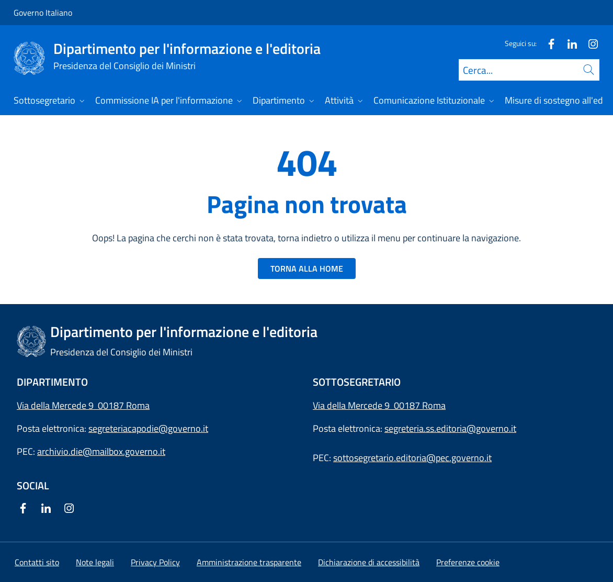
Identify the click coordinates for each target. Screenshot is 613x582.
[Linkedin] (568, 43)
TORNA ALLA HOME (306, 268)
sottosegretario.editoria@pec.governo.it (412, 458)
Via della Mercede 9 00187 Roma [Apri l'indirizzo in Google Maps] (83, 405)
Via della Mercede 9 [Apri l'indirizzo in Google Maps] (353, 405)
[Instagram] (588, 43)
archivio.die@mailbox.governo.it (101, 451)
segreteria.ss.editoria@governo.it (450, 428)
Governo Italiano (43, 12)
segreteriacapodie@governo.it (148, 428)
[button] (468, 562)
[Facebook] (547, 43)
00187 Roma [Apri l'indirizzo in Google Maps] (420, 405)
